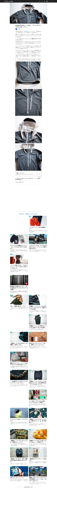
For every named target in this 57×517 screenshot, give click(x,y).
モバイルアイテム (37, 211)
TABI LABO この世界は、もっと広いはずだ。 (28, 214)
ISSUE (11, 275)
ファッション (23, 211)
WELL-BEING (12, 352)
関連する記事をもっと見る (28, 487)
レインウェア (29, 211)
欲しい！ (20, 211)
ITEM (29, 216)
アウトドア (26, 211)
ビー (35, 178)
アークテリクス (33, 211)
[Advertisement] (28, 504)
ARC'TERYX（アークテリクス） (30, 31)
